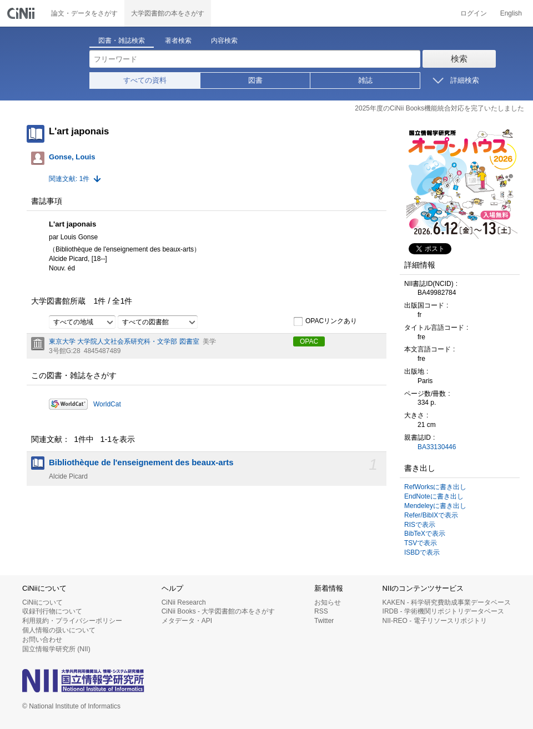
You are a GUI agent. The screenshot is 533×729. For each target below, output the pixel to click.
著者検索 (178, 40)
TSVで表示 (420, 543)
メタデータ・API (187, 621)
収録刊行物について (52, 611)
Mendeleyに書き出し (435, 506)
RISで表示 (419, 525)
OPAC (309, 341)
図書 (255, 80)
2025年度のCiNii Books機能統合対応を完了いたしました (439, 108)
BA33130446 (437, 447)
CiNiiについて (42, 602)
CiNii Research (184, 602)
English (511, 13)
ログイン (473, 13)
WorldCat (107, 404)
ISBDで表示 (422, 552)
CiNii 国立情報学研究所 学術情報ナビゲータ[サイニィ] (22, 13)
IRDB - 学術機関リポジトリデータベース (443, 611)
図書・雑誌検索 (121, 40)
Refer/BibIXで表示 (431, 515)
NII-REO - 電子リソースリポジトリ (435, 621)
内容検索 (224, 40)
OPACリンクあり (325, 321)
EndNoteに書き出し (434, 496)
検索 (459, 58)
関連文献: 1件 (69, 179)
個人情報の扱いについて (58, 630)
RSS (321, 611)
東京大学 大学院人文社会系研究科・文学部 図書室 (124, 341)
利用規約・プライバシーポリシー (72, 621)
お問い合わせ (42, 639)
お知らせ (327, 602)
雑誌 (365, 80)
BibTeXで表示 (424, 533)
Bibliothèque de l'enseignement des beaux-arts (141, 462)
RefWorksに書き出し (435, 487)
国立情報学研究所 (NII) (56, 649)
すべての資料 (145, 80)
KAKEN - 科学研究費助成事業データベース (447, 602)
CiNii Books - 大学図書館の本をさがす (218, 611)
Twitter (324, 621)
